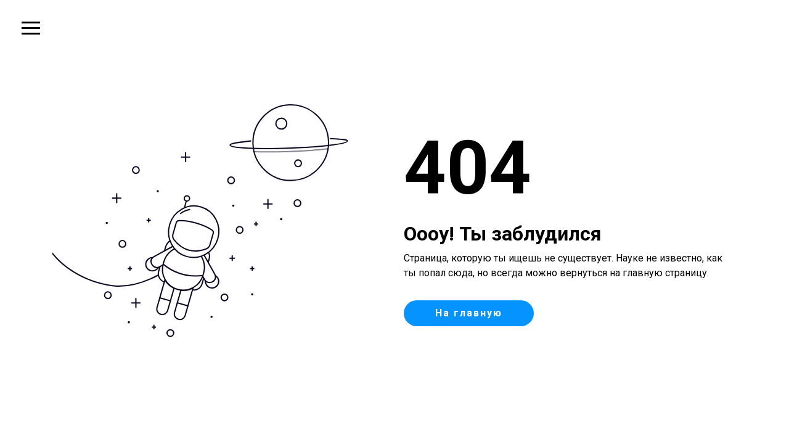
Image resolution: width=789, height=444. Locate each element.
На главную (468, 313)
